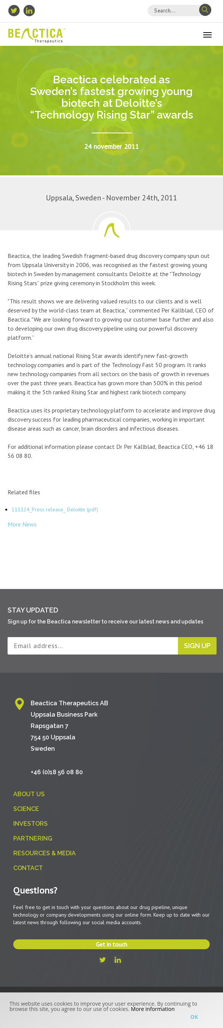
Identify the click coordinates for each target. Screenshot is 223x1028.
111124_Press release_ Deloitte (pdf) (54, 509)
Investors (30, 823)
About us (29, 794)
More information (153, 1008)
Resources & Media (44, 853)
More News (22, 524)
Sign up (197, 646)
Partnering (32, 838)
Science (26, 808)
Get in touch (111, 944)
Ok (194, 1016)
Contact (28, 868)
